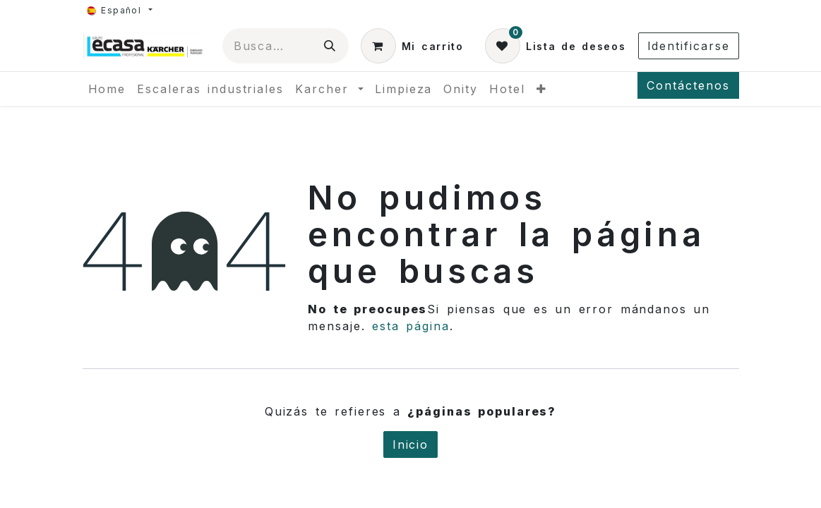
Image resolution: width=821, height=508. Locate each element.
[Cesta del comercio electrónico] (412, 45)
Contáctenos (688, 85)
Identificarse (688, 46)
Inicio (410, 444)
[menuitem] (107, 89)
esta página (411, 326)
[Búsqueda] (330, 46)
